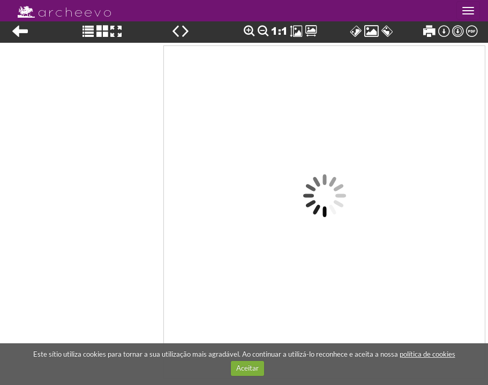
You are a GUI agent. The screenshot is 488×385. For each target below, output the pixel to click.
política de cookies (427, 354)
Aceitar (247, 368)
